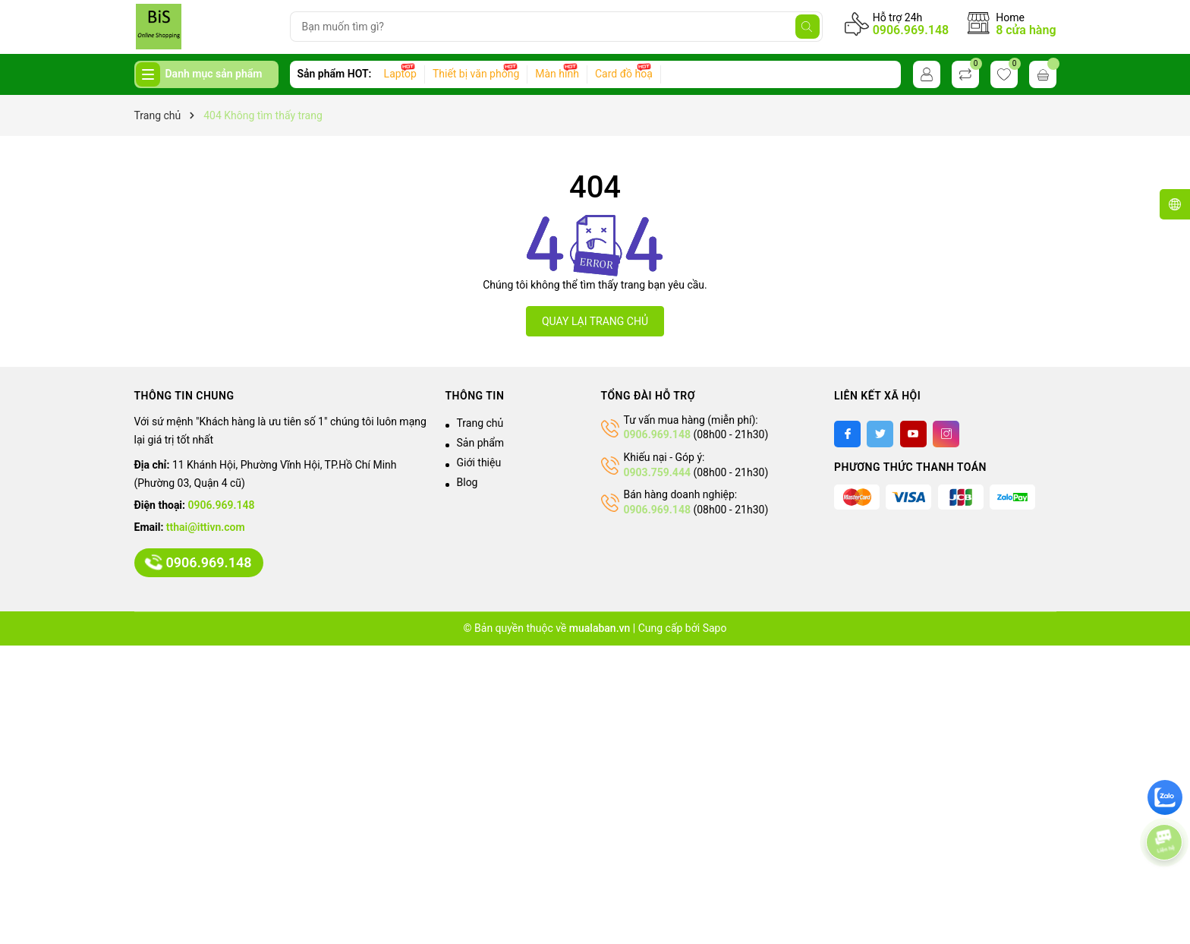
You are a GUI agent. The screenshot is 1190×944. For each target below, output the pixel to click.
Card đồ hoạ (624, 74)
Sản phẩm (481, 443)
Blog (467, 482)
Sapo (715, 628)
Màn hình (557, 74)
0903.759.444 (657, 472)
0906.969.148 (911, 30)
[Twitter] (880, 434)
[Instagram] (946, 434)
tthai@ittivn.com (205, 527)
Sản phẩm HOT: (335, 74)
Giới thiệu (479, 462)
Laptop (400, 74)
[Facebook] (847, 434)
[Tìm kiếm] (807, 26)
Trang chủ (480, 423)
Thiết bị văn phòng (476, 74)
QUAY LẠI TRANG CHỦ (595, 321)
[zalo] (1165, 797)
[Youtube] (913, 434)
